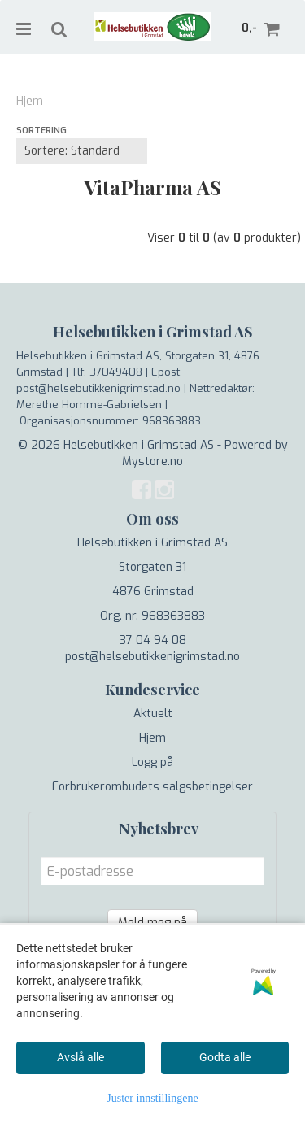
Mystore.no (152, 461)
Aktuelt (152, 713)
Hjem (29, 101)
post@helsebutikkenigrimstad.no (152, 656)
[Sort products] (81, 151)
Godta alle (225, 1057)
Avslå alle (80, 1057)
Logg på (152, 762)
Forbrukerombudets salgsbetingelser (152, 786)
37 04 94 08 (153, 640)
